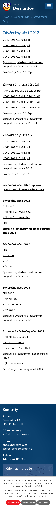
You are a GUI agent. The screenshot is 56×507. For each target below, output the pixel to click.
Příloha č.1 (9, 206)
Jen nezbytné (29, 502)
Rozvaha (8, 255)
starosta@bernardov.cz (17, 448)
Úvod (6, 17)
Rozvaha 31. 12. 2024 (16, 348)
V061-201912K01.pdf (16, 152)
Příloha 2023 (11, 299)
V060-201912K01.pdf (16, 147)
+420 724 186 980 (14, 459)
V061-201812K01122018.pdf (21, 102)
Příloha (7, 266)
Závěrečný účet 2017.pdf (18, 72)
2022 (16, 244)
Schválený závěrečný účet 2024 (23, 369)
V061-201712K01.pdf (16, 51)
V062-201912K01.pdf (16, 158)
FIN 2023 (8, 293)
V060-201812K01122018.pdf (21, 96)
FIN (5, 223)
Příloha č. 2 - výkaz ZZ (17, 211)
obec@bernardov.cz (15, 444)
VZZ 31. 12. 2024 (13, 342)
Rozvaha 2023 (12, 304)
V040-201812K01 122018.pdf (22, 90)
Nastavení (43, 502)
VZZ (5, 261)
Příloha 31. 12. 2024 (15, 336)
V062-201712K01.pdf (16, 56)
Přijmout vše (13, 502)
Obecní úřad (22, 17)
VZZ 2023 (9, 310)
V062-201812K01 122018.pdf (22, 107)
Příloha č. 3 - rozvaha (16, 217)
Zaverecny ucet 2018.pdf (18, 113)
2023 (16, 287)
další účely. (38, 486)
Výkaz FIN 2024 (13, 363)
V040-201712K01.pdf (16, 39)
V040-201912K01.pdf (16, 141)
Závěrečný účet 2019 (16, 174)
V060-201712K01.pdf (16, 45)
